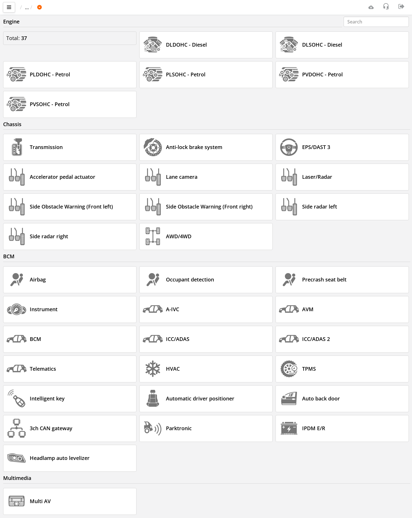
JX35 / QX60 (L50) (109, 7)
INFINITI (72, 7)
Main (29, 7)
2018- (143, 7)
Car (51, 7)
